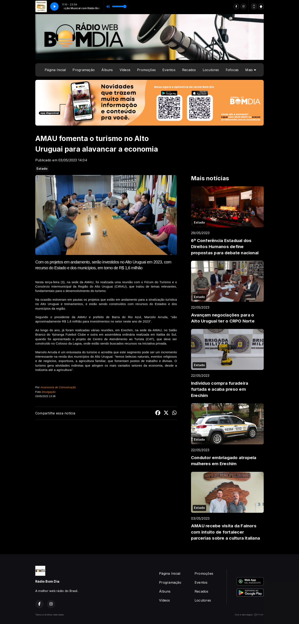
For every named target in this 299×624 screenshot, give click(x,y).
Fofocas (232, 70)
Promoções (146, 70)
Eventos (168, 70)
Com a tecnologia (249, 614)
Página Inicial (55, 70)
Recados (189, 70)
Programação (83, 70)
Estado (42, 169)
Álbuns (107, 70)
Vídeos (125, 70)
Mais (250, 70)
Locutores (211, 70)
